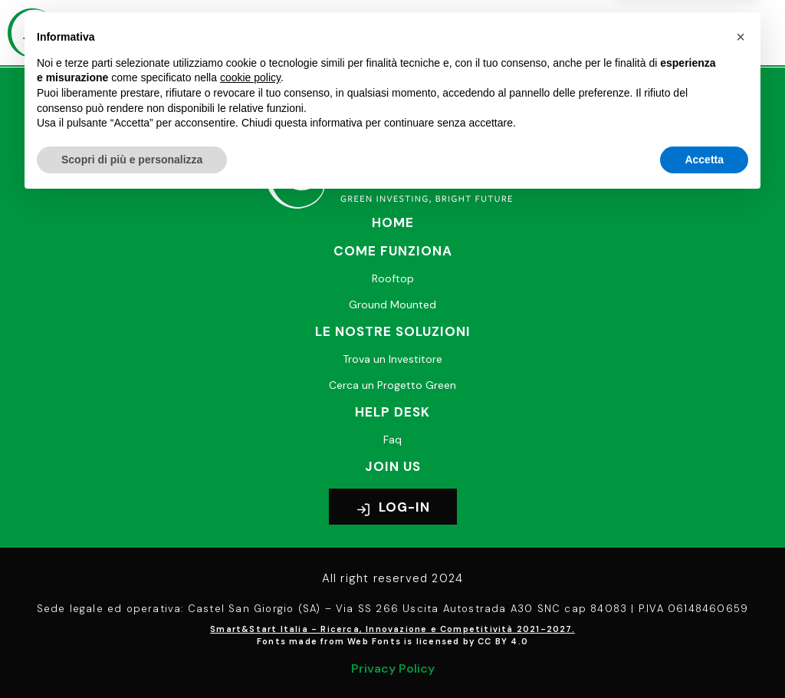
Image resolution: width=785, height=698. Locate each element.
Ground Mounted (392, 304)
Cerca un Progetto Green (392, 385)
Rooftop (393, 278)
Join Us (393, 466)
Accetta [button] (704, 656)
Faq (392, 439)
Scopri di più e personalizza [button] (131, 656)
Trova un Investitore (392, 359)
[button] (549, 32)
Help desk (392, 411)
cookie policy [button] (250, 574)
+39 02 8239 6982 (314, 111)
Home (393, 222)
